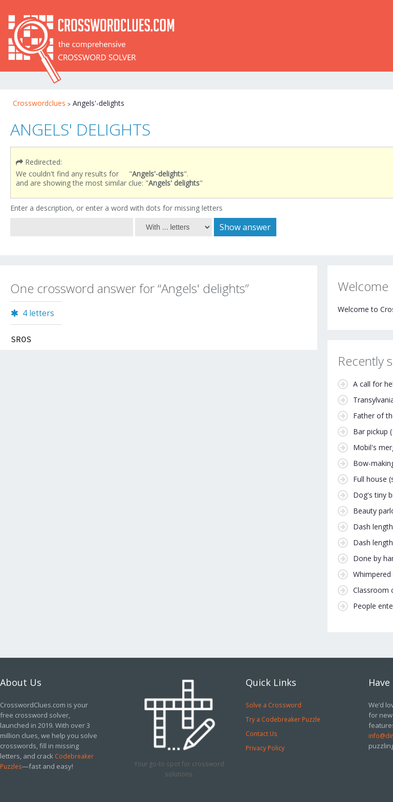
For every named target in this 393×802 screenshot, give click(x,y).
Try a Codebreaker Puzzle (283, 719)
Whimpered (372, 574)
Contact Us (261, 733)
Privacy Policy (265, 748)
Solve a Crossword (273, 705)
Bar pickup (370, 431)
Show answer (245, 227)
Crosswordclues (39, 103)
